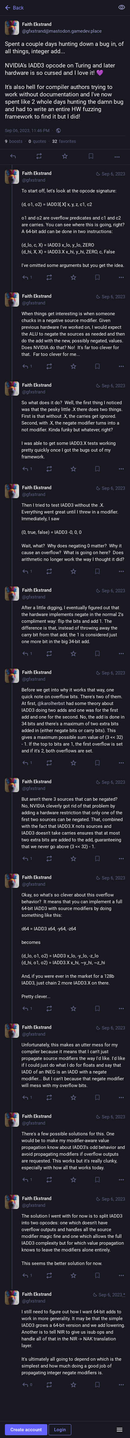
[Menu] (119, 1429)
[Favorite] (65, 156)
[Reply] (13, 156)
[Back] (56, 7)
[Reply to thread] (27, 277)
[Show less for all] (121, 7)
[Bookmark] (91, 156)
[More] (117, 157)
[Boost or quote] (39, 156)
